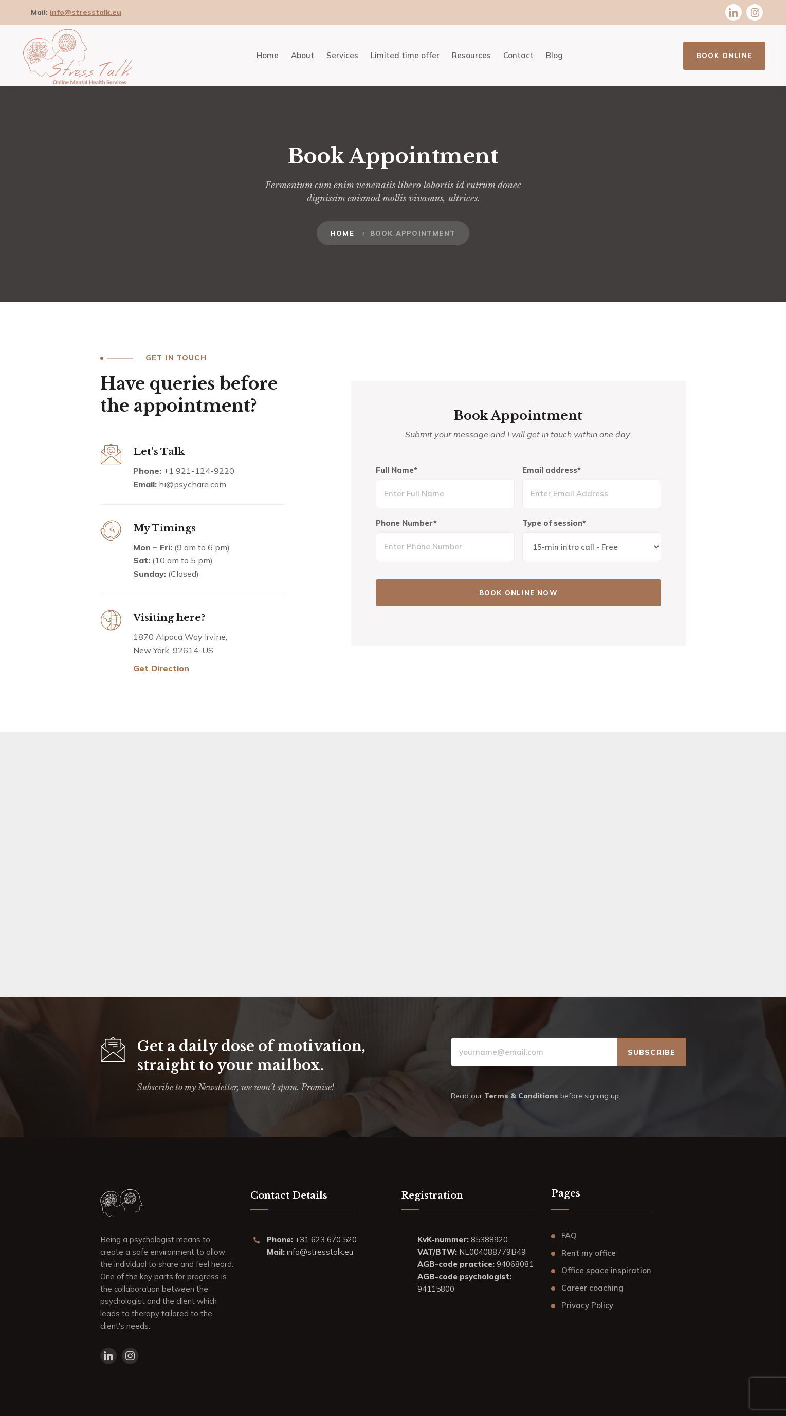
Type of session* (554, 523)
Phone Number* (407, 523)
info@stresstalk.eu (85, 12)
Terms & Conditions (521, 1095)
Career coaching (592, 1288)
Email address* (551, 470)
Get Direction (161, 668)
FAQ (569, 1235)
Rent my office (588, 1253)
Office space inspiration (606, 1270)
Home (342, 233)
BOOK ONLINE (724, 55)
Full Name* (397, 470)
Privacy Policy (587, 1305)
